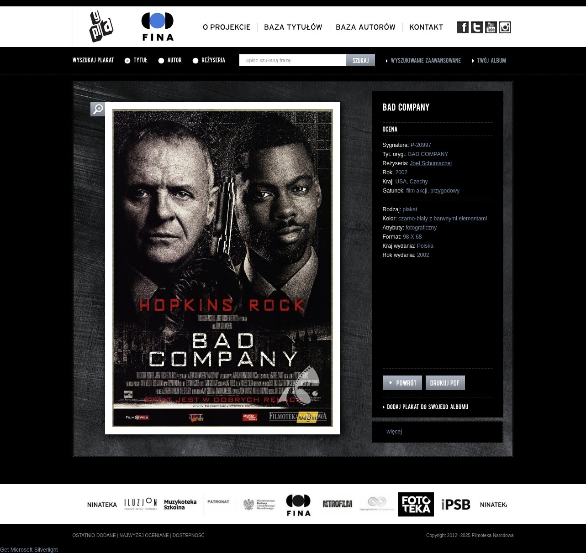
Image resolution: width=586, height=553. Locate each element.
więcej (394, 431)
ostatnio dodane (94, 535)
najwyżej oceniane (144, 535)
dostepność (189, 535)
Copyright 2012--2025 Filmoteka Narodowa (469, 535)
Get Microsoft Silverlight (29, 550)
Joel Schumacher (431, 163)
